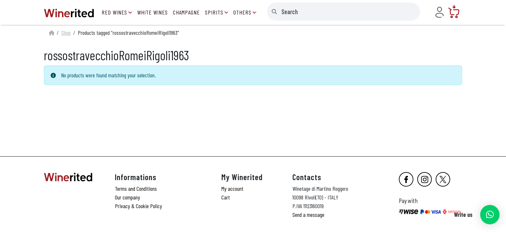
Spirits (214, 12)
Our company (127, 197)
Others (242, 12)
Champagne (186, 12)
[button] (490, 214)
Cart (225, 197)
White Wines (152, 12)
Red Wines (114, 12)
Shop (66, 32)
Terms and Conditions (136, 188)
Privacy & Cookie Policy (138, 205)
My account (232, 188)
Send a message (308, 214)
